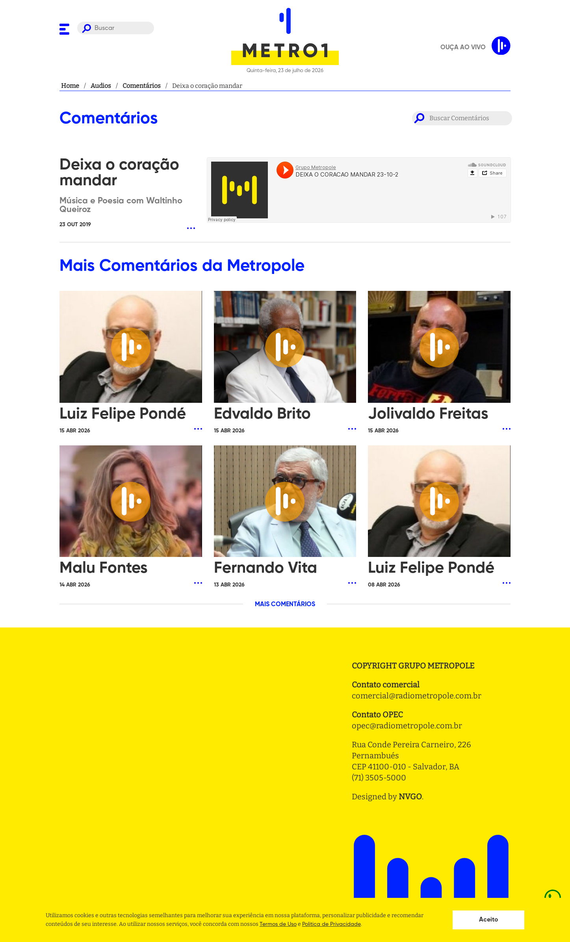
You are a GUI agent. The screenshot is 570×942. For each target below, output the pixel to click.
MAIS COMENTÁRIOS (285, 604)
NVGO (410, 796)
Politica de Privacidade (331, 924)
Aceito (488, 920)
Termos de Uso (278, 924)
